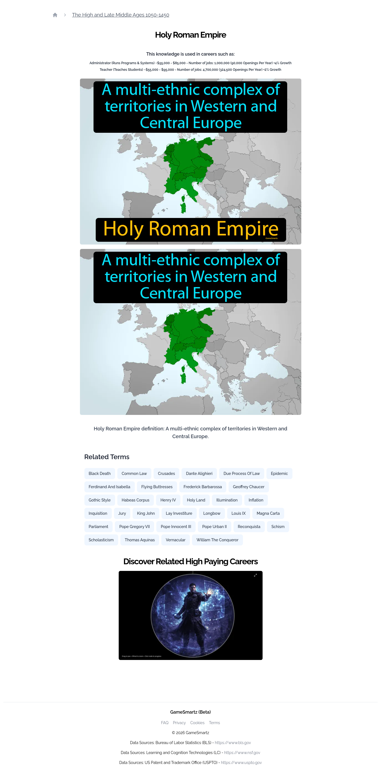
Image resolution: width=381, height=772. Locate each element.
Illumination (227, 500)
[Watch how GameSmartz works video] (191, 615)
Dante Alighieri (199, 473)
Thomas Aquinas (140, 540)
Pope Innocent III (176, 526)
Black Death (100, 473)
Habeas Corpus (135, 500)
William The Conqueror (217, 540)
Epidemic (279, 473)
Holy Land (196, 500)
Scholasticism (101, 540)
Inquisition (98, 513)
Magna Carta (268, 513)
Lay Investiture (179, 513)
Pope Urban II (214, 526)
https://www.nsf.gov (242, 752)
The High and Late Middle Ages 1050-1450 (120, 15)
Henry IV (168, 500)
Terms (214, 723)
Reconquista (249, 526)
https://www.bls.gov (233, 742)
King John (146, 513)
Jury (122, 513)
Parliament (98, 526)
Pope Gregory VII (134, 526)
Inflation (256, 500)
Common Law (134, 473)
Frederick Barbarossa (203, 487)
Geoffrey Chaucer (249, 487)
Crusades (166, 473)
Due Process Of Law (242, 473)
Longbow (212, 513)
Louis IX (239, 513)
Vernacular (175, 540)
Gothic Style (100, 500)
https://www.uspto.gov (241, 762)
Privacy (179, 723)
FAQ (165, 723)
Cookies (197, 723)
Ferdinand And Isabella (109, 487)
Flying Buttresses (157, 487)
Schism (278, 526)
